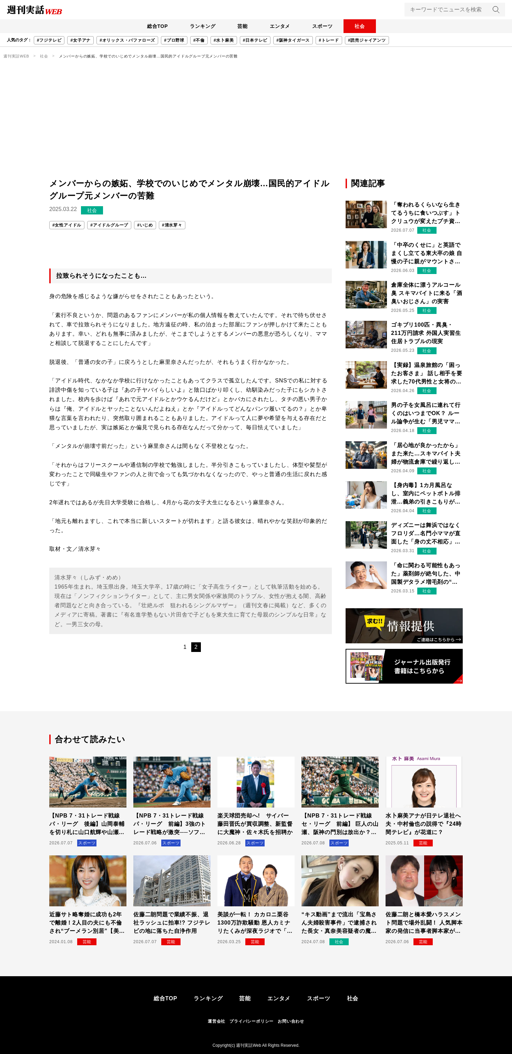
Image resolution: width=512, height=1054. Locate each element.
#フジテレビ (49, 40)
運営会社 (216, 1021)
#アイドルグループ (109, 225)
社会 (360, 26)
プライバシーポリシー (251, 1021)
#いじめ (145, 225)
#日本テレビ (255, 40)
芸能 (242, 26)
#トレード (329, 40)
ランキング (202, 26)
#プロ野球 (174, 40)
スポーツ (322, 26)
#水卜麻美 (224, 40)
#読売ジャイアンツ (367, 40)
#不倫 (199, 40)
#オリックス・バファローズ (127, 40)
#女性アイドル (66, 225)
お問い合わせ (291, 1021)
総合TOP (157, 26)
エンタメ (280, 26)
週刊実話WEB (16, 56)
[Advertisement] (256, 125)
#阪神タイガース (293, 40)
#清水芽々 (172, 225)
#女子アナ (80, 40)
